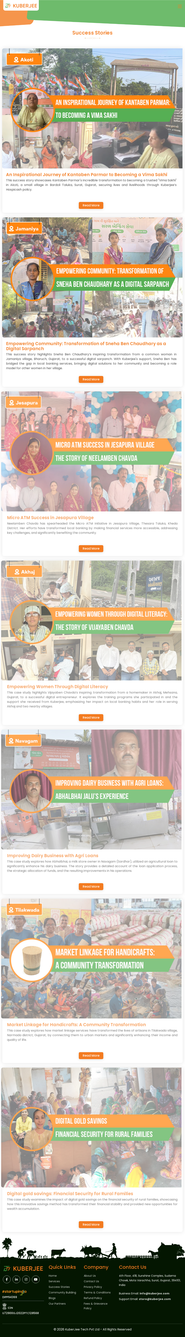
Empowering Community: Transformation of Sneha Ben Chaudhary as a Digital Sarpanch (87, 346)
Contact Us (91, 1281)
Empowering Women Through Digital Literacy (59, 687)
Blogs (52, 1298)
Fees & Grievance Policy (96, 1306)
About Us (90, 1276)
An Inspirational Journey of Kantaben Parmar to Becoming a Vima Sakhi (87, 175)
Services (54, 1281)
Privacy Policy (93, 1287)
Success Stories (59, 1287)
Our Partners (57, 1304)
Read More (91, 205)
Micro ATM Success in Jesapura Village (52, 518)
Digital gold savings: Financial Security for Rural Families (72, 1194)
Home (53, 1276)
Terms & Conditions (97, 1292)
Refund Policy (93, 1298)
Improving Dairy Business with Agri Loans (55, 856)
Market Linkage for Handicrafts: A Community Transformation (78, 1025)
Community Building (62, 1292)
